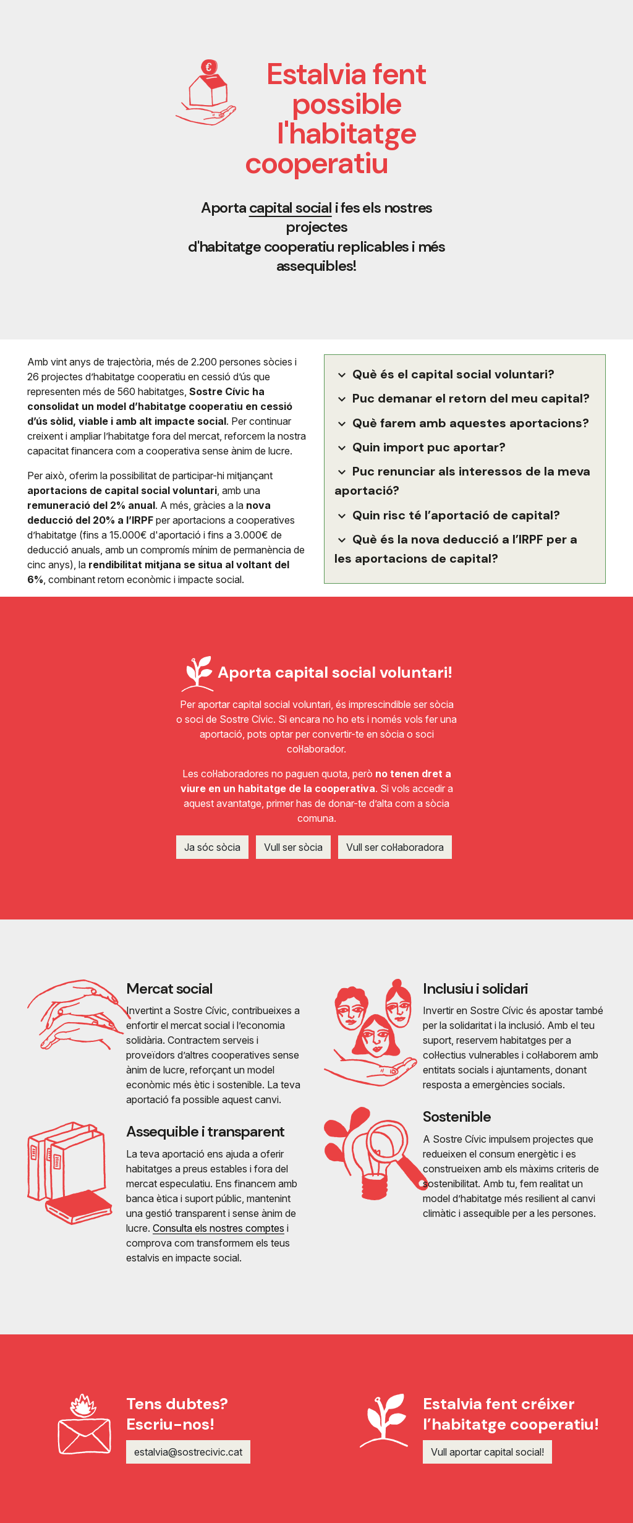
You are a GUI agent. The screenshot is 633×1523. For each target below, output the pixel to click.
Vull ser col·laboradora (395, 847)
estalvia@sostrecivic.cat (188, 1452)
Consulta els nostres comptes (218, 1228)
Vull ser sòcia (293, 847)
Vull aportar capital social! (487, 1452)
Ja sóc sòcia (212, 847)
